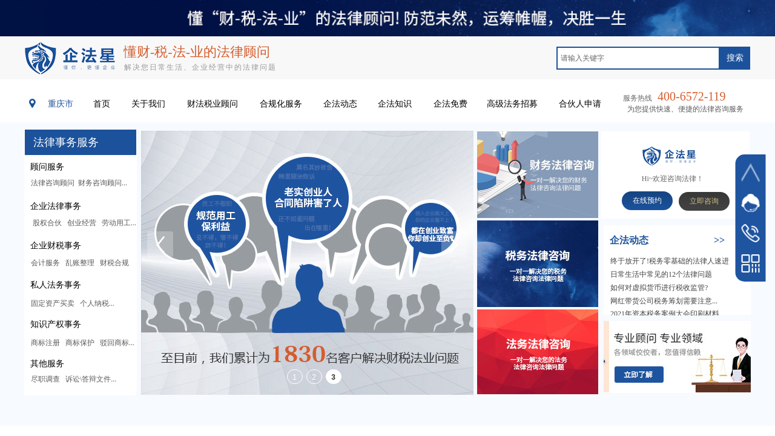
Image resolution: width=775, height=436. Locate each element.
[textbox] (638, 58)
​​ (667, 241)
